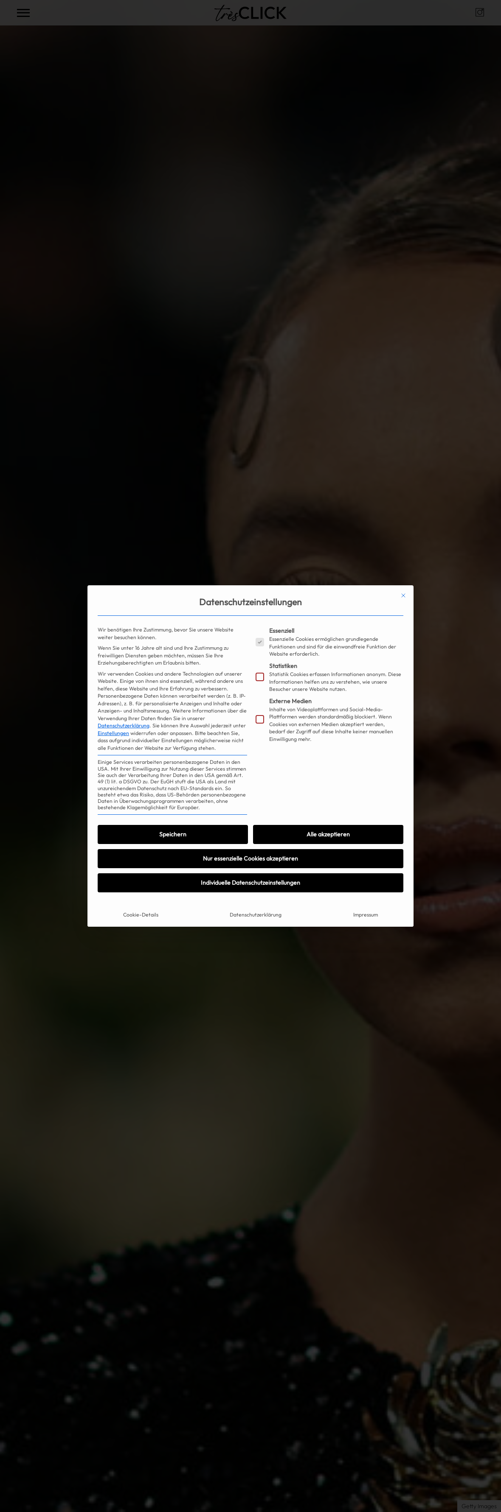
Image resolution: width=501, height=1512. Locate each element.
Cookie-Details (140, 914)
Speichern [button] (172, 834)
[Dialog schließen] (403, 595)
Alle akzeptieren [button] (328, 834)
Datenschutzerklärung (123, 725)
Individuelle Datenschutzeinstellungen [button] (250, 882)
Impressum (365, 914)
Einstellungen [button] (113, 733)
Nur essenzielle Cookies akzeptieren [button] (250, 858)
